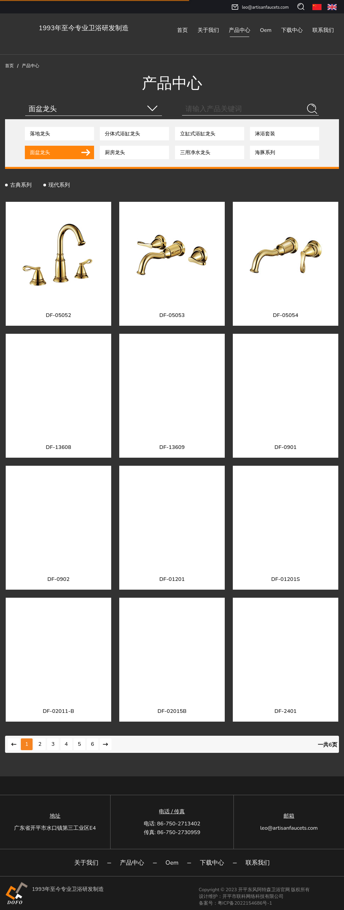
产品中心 (239, 30)
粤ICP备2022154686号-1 (245, 903)
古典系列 (21, 185)
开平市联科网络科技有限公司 (253, 896)
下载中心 (292, 30)
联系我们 (323, 30)
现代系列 (59, 185)
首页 (182, 30)
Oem (265, 30)
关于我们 (208, 30)
